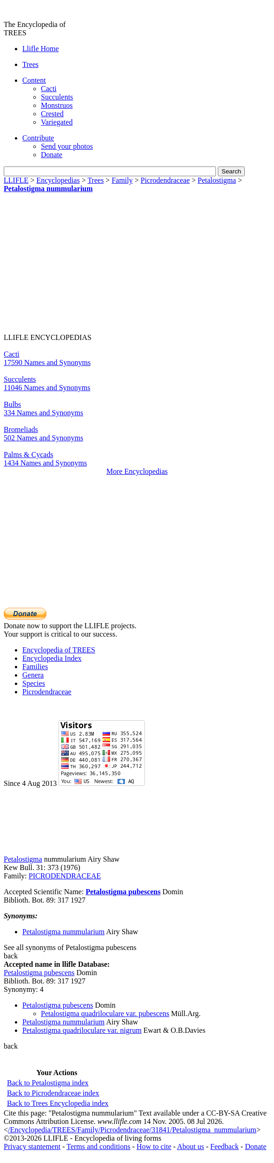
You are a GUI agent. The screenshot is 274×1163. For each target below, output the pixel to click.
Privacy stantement (32, 1146)
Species (33, 683)
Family (121, 180)
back (11, 956)
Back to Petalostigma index (48, 1083)
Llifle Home (40, 49)
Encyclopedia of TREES (58, 650)
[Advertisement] (82, 266)
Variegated (56, 122)
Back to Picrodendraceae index (53, 1093)
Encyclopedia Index (52, 658)
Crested (52, 114)
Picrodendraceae (165, 180)
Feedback (224, 1146)
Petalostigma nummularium (48, 189)
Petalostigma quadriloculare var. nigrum (82, 1030)
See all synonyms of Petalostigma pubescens (70, 947)
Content (34, 80)
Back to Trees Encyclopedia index (58, 1103)
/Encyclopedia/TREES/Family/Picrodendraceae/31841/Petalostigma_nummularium (132, 1130)
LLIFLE (16, 180)
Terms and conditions (98, 1146)
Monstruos (56, 105)
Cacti (49, 89)
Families (35, 667)
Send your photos (67, 146)
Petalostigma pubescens (122, 892)
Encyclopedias (57, 180)
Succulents (57, 97)
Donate (51, 155)
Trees (30, 64)
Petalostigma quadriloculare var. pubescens (105, 1013)
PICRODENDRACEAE (65, 876)
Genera (33, 675)
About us (190, 1146)
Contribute (38, 138)
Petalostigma (217, 180)
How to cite (154, 1146)
